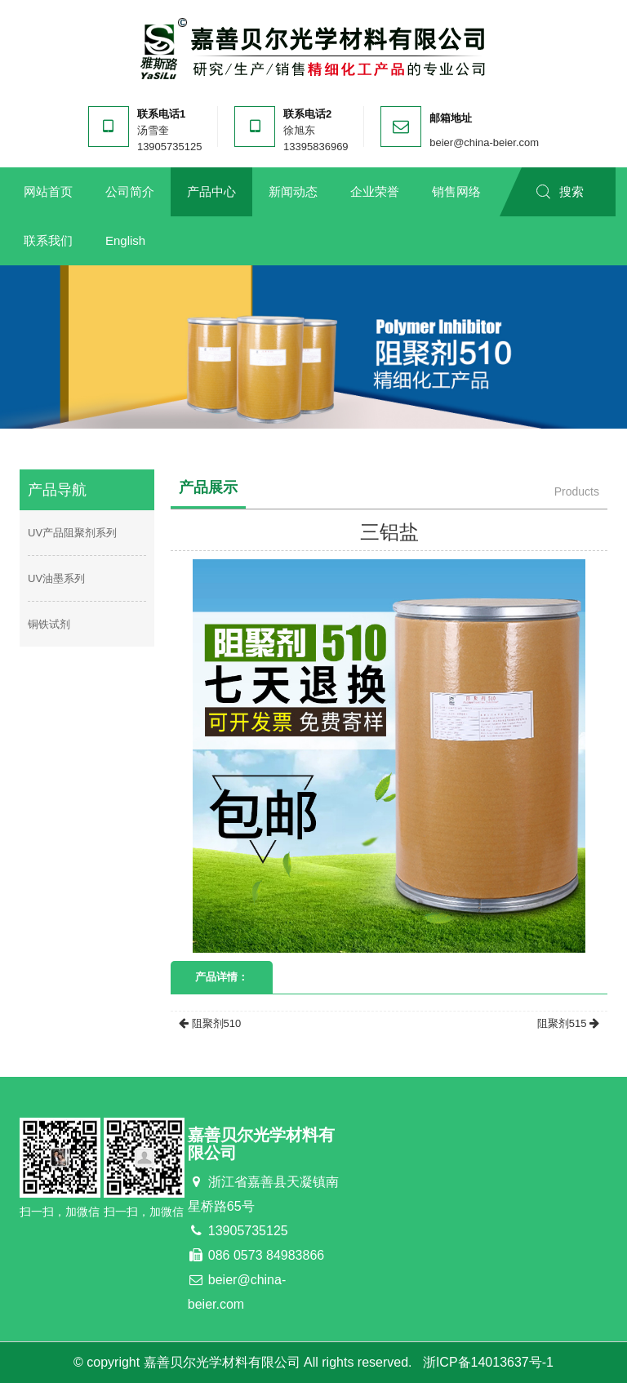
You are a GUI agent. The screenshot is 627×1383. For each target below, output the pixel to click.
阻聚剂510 (210, 1023)
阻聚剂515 (568, 1023)
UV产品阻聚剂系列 (72, 533)
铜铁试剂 (49, 624)
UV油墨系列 (56, 578)
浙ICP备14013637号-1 (488, 1362)
